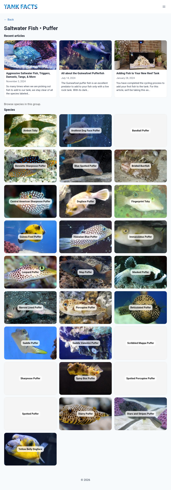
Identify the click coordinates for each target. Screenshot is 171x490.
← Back (9, 19)
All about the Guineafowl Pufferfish (82, 73)
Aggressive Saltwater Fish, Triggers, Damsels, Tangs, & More (28, 75)
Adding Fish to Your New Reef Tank (137, 73)
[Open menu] (164, 6)
